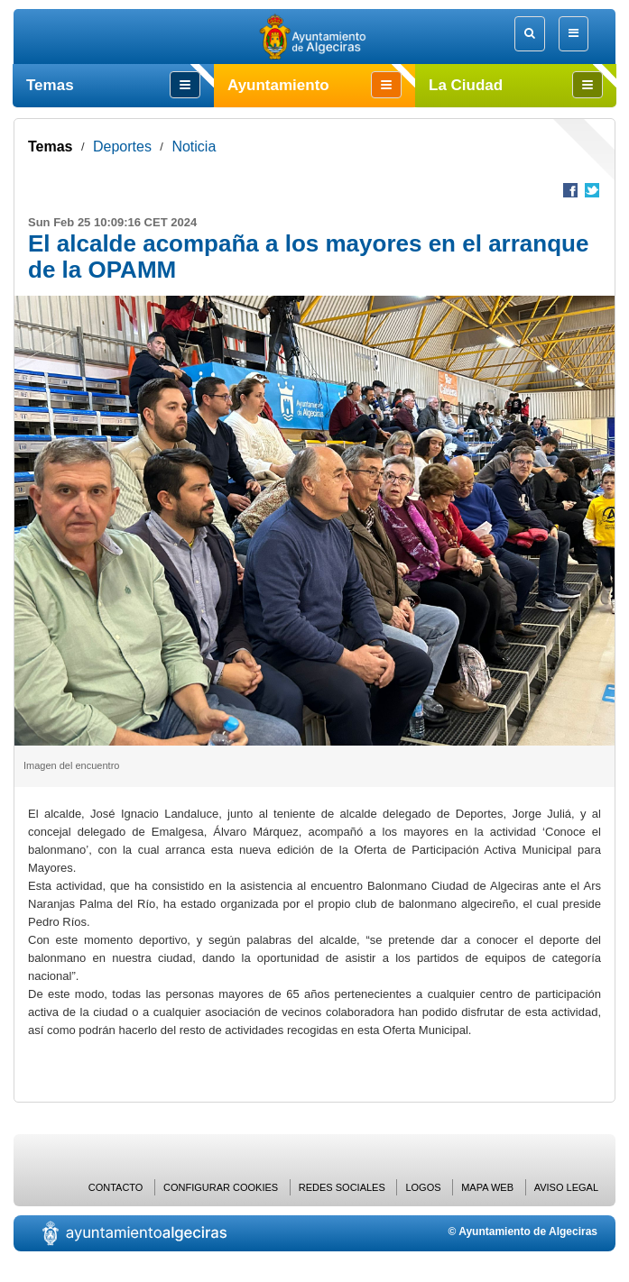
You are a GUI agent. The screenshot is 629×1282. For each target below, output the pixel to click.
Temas (50, 146)
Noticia (193, 146)
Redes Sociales (342, 1187)
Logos (422, 1187)
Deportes (122, 146)
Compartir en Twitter (592, 190)
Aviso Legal (566, 1187)
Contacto (115, 1187)
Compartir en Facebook (570, 190)
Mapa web (487, 1187)
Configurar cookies (220, 1187)
